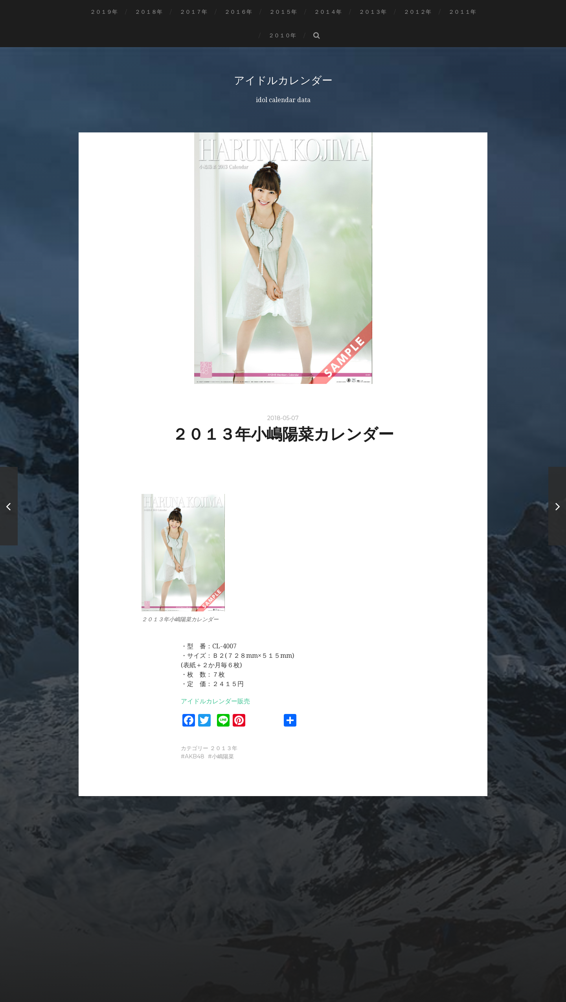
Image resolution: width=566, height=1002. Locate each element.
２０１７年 (193, 11)
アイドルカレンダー (283, 80)
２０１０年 (282, 35)
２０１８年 (148, 11)
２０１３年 (372, 11)
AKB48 (194, 756)
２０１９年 (104, 11)
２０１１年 (462, 11)
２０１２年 (417, 11)
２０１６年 (238, 11)
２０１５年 (283, 11)
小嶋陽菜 (223, 756)
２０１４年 (328, 11)
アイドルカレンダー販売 (215, 701)
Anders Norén (299, 976)
